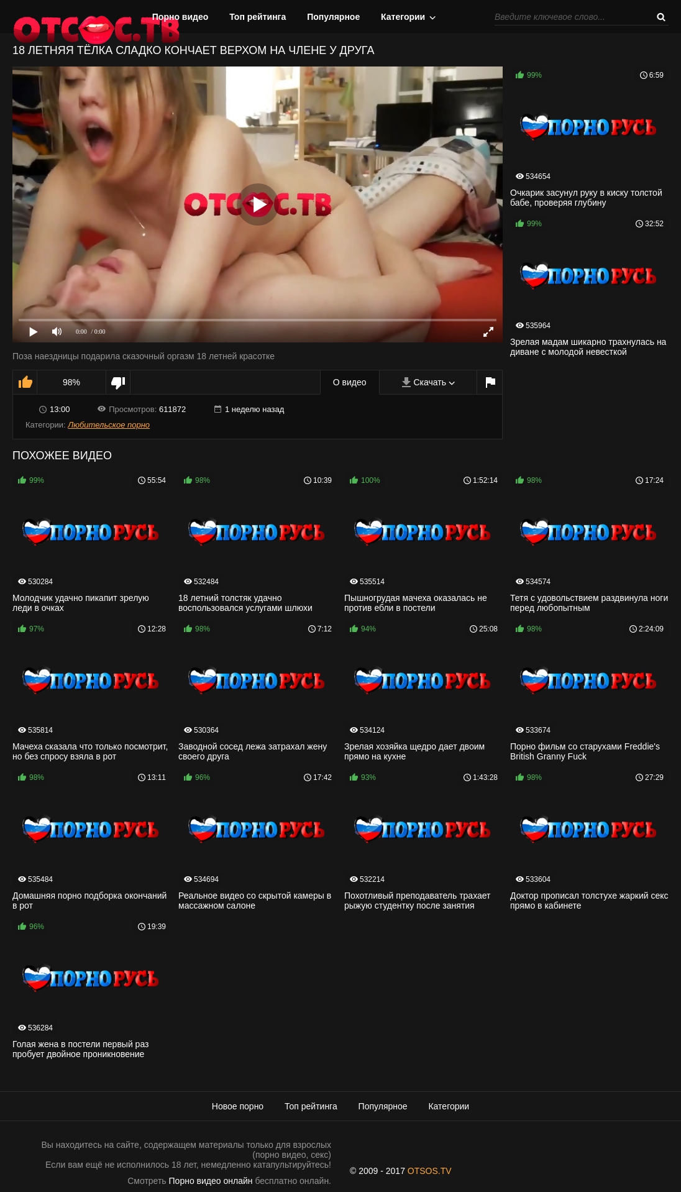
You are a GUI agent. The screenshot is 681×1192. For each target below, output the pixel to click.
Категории (403, 17)
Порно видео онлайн (211, 1181)
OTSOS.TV (430, 1171)
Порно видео (180, 17)
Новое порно (237, 1106)
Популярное (333, 17)
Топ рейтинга (257, 17)
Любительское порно (109, 424)
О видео (350, 382)
